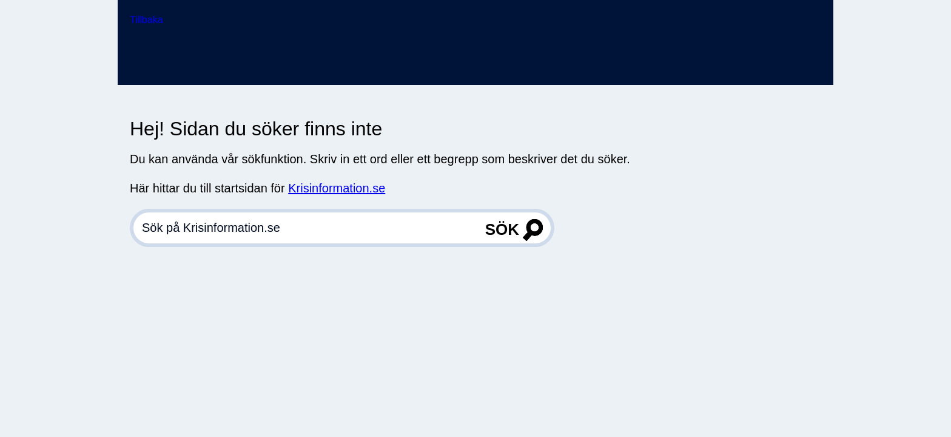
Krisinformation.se (336, 188)
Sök (502, 229)
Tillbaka (146, 20)
